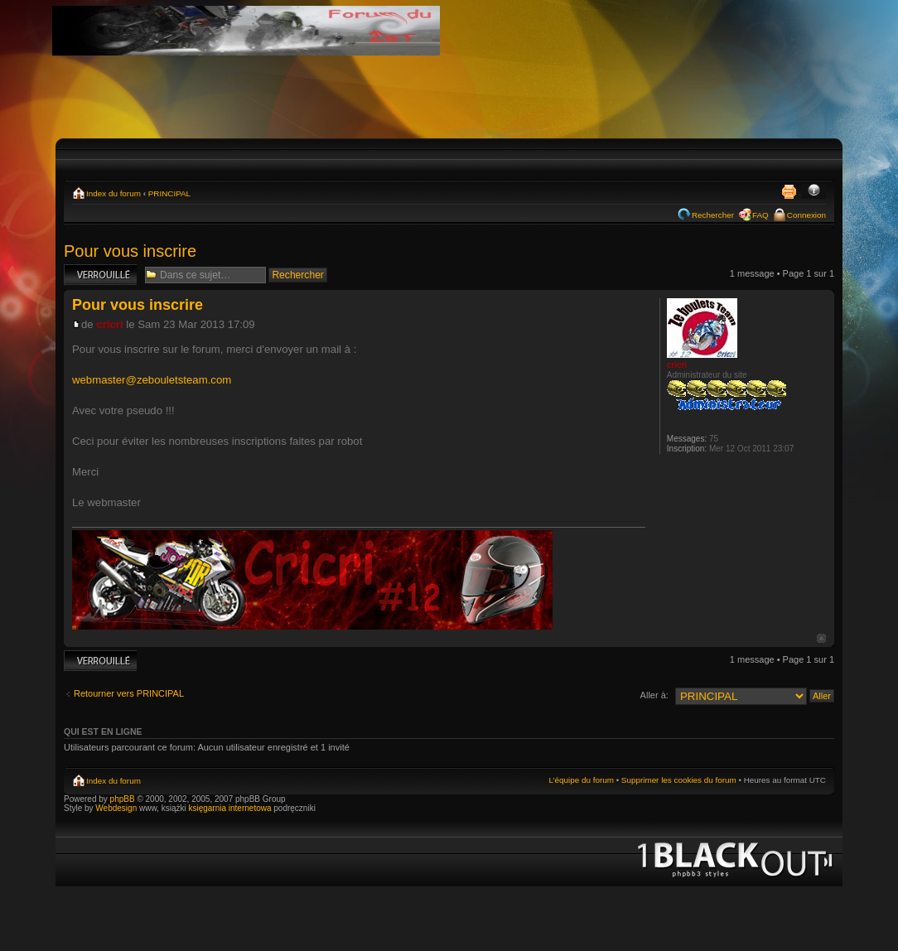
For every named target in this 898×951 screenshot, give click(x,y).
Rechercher (713, 215)
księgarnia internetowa (229, 808)
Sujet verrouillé (100, 274)
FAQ (760, 215)
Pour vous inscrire (130, 251)
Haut (821, 638)
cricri (109, 324)
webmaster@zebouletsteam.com (151, 380)
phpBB (122, 799)
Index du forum (113, 193)
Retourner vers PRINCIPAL (129, 693)
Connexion (806, 215)
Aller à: (654, 695)
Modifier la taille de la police (814, 191)
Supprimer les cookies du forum (678, 779)
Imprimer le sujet (789, 191)
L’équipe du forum (581, 779)
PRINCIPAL (169, 193)
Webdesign (117, 808)
